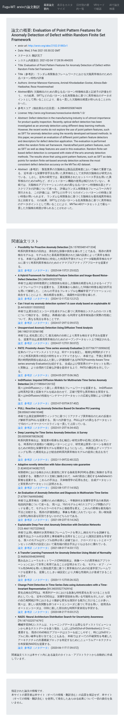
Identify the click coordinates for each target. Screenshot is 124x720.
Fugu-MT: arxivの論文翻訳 (21, 7)
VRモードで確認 (99, 6)
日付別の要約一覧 (82, 6)
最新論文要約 (49, 6)
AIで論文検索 (114, 6)
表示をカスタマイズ (65, 6)
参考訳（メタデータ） (37, 270)
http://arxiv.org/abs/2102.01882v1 (48, 45)
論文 (20, 270)
